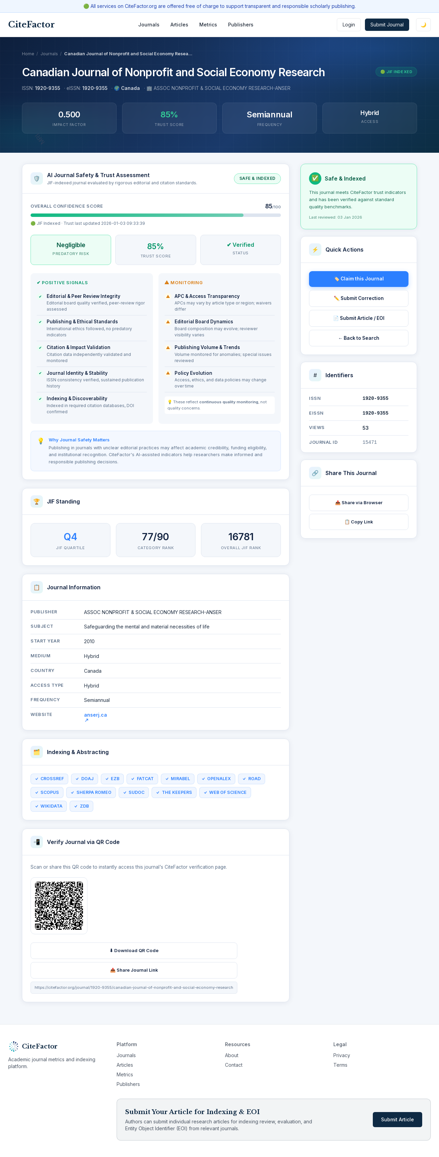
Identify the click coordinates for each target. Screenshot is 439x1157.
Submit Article (397, 1119)
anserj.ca (95, 721)
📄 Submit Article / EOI (358, 318)
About (231, 1055)
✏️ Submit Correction (359, 298)
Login (349, 24)
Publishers (240, 24)
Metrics (208, 24)
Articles (179, 24)
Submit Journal (387, 24)
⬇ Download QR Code (133, 954)
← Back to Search (359, 338)
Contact (233, 1065)
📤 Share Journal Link (134, 973)
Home (28, 53)
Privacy (341, 1055)
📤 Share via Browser (358, 502)
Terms (340, 1065)
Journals (148, 24)
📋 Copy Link (358, 521)
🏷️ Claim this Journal (359, 278)
